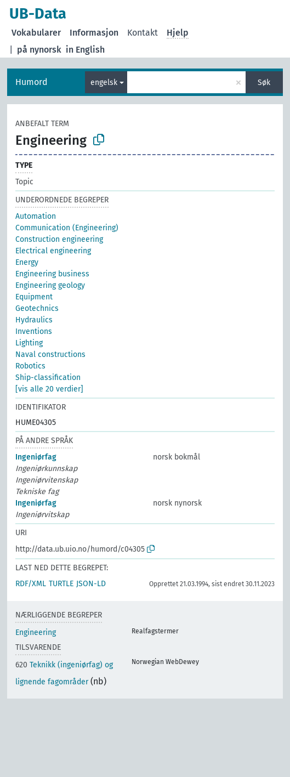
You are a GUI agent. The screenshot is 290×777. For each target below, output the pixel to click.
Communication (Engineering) (66, 227)
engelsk (103, 82)
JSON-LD (91, 583)
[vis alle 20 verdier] (49, 389)
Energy (26, 262)
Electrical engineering (53, 251)
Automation (35, 216)
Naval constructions (50, 354)
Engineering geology (50, 285)
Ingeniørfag (35, 457)
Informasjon (94, 32)
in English (85, 49)
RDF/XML (30, 583)
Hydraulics (34, 320)
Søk (264, 82)
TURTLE (61, 583)
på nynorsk (39, 49)
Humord (31, 82)
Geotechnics (37, 308)
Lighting (29, 343)
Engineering (35, 632)
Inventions (33, 331)
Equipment (34, 297)
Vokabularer (36, 32)
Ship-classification (48, 377)
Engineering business (52, 274)
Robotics (30, 366)
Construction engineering (59, 239)
